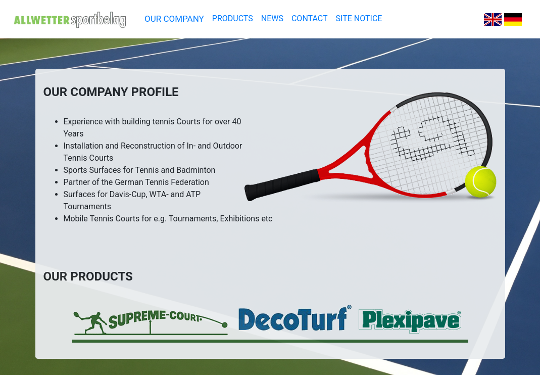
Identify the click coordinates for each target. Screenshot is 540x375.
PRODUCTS (232, 18)
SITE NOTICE (359, 18)
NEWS (272, 18)
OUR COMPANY (174, 19)
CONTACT (309, 18)
